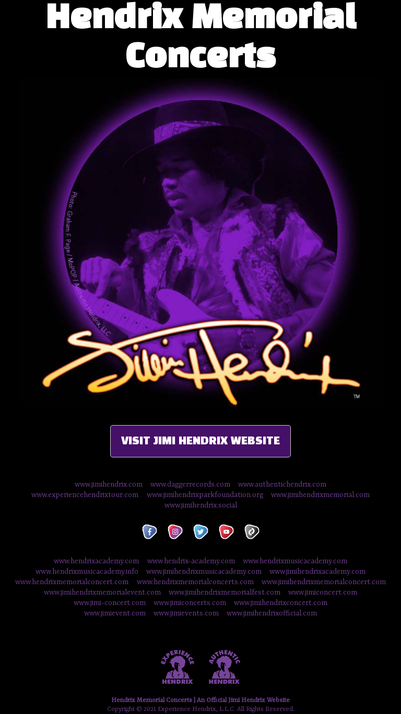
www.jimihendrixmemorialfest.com (224, 592)
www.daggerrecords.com (190, 484)
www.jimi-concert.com (110, 603)
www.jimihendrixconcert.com (280, 603)
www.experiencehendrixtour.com (84, 495)
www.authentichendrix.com (282, 484)
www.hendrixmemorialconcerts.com (195, 582)
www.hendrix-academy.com (192, 561)
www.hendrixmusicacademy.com (295, 561)
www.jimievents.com (186, 613)
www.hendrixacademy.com (96, 561)
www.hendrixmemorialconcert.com (71, 582)
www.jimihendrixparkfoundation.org (205, 495)
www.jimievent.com (115, 613)
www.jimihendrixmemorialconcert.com (324, 582)
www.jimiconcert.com (322, 592)
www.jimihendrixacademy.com (317, 571)
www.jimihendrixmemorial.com (320, 495)
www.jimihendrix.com (109, 484)
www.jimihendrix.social (200, 505)
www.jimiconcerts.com (190, 603)
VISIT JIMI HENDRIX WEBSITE (200, 441)
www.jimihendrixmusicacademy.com (204, 571)
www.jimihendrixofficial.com (272, 613)
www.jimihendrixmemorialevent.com (102, 592)
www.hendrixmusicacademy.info (87, 571)
